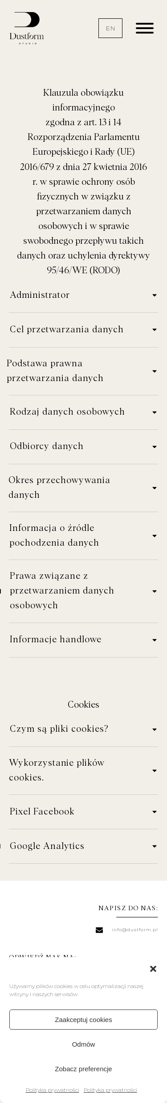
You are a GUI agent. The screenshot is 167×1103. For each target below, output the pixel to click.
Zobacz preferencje (83, 1069)
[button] (153, 968)
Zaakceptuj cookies (83, 1019)
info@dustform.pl (135, 930)
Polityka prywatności (52, 1089)
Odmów (83, 1044)
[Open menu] (145, 28)
